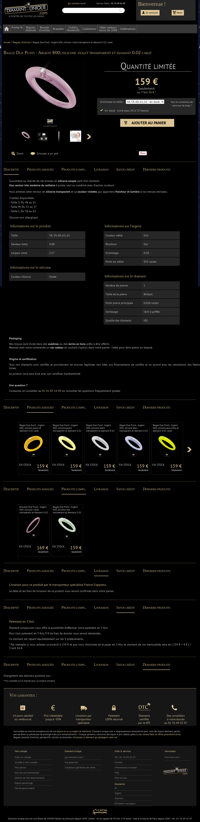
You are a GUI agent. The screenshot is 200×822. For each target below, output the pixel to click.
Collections (89, 29)
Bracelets (58, 29)
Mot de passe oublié (24, 788)
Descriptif (11, 169)
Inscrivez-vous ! (172, 757)
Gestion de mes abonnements (29, 777)
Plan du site (121, 777)
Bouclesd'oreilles (44, 29)
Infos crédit (125, 169)
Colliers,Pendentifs (73, 29)
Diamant (119, 798)
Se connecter (152, 12)
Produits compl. (74, 169)
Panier (180, 12)
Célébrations (128, 29)
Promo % (17, 27)
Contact (118, 762)
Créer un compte (23, 757)
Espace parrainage (24, 782)
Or (116, 787)
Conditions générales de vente (80, 767)
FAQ (117, 772)
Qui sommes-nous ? (74, 757)
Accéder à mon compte (26, 762)
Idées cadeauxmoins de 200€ (108, 29)
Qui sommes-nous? (77, 3)
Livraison (101, 169)
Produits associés (40, 169)
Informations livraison (126, 767)
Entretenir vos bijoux (125, 803)
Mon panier (20, 767)
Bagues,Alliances (30, 29)
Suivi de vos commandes (27, 772)
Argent (118, 793)
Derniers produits (156, 169)
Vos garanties (71, 762)
